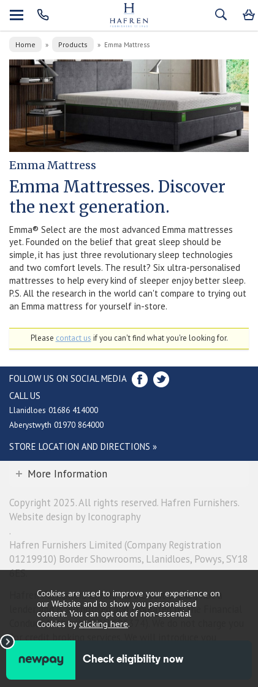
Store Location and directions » (83, 446)
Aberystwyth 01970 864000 (56, 424)
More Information (67, 473)
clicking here (103, 623)
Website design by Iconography (75, 516)
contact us (73, 338)
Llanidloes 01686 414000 (53, 410)
